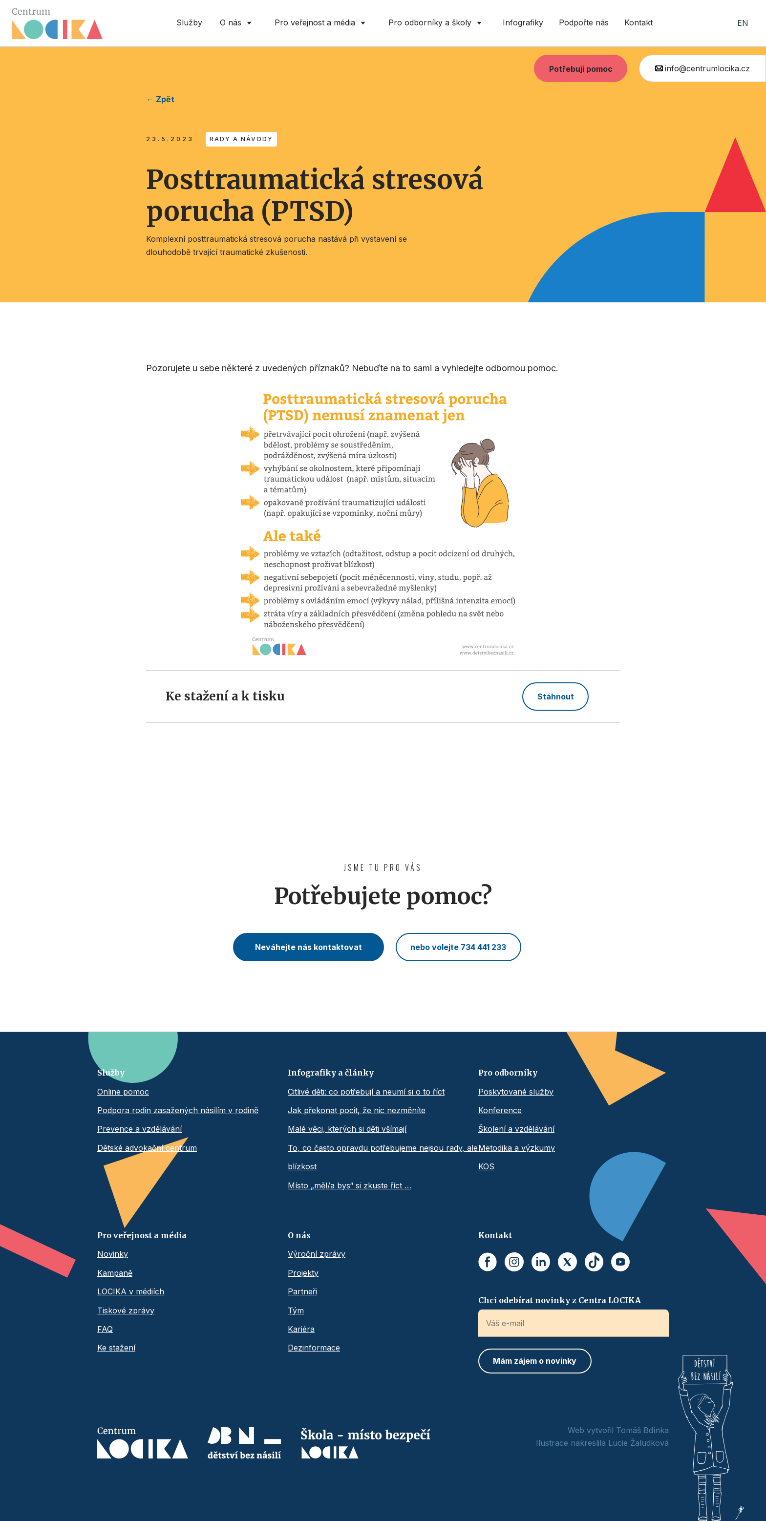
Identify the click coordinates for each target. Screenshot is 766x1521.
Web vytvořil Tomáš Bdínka (618, 1430)
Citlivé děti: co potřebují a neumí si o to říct (366, 1092)
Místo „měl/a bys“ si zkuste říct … (349, 1185)
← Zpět (160, 99)
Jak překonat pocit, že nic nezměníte (357, 1110)
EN (742, 23)
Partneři (302, 1291)
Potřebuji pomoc (581, 69)
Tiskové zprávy (125, 1310)
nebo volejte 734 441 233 (458, 947)
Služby (189, 22)
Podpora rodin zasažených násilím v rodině (177, 1110)
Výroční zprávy (316, 1254)
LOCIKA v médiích (130, 1291)
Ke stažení (116, 1347)
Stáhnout (555, 696)
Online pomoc (123, 1092)
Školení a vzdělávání (516, 1129)
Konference (500, 1110)
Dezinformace (314, 1347)
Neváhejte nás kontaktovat (308, 947)
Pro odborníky (507, 1072)
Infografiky (523, 22)
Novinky (112, 1254)
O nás (299, 1235)
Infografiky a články (331, 1072)
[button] (237, 23)
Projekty (303, 1273)
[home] (57, 23)
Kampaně (114, 1273)
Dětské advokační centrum (147, 1148)
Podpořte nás (584, 22)
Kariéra (301, 1329)
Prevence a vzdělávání (139, 1129)
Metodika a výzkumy (516, 1148)
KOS (486, 1166)
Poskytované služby (515, 1092)
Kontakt (638, 22)
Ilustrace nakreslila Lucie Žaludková (602, 1443)
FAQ (105, 1329)
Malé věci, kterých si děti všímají (347, 1129)
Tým (296, 1310)
